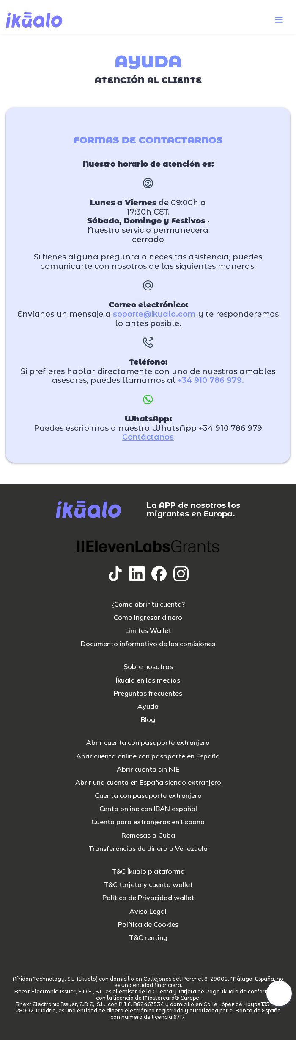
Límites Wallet (148, 631)
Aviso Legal (148, 911)
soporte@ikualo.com (154, 314)
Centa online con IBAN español (148, 809)
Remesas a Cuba (148, 835)
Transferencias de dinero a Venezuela (148, 849)
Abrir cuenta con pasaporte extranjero (148, 743)
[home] (34, 20)
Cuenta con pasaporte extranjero (148, 796)
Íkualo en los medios (148, 680)
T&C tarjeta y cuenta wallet (148, 885)
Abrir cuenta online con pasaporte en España (148, 756)
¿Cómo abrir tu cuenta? (148, 604)
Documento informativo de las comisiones (148, 644)
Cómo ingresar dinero (148, 617)
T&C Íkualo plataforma (148, 871)
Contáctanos (148, 437)
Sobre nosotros (148, 667)
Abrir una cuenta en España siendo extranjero (148, 782)
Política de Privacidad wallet (148, 898)
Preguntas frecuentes (148, 693)
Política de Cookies (148, 924)
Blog (148, 720)
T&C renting (148, 938)
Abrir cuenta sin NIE (148, 769)
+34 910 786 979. (211, 380)
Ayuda (148, 707)
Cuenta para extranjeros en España (148, 822)
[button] (278, 19)
